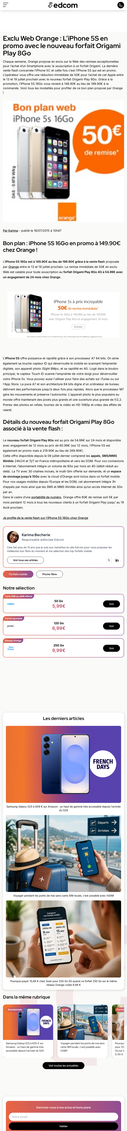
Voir (111, 604)
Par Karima (10, 230)
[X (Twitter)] (109, 560)
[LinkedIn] (117, 560)
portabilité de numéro (46, 497)
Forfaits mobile (18, 574)
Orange (13, 267)
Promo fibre (49, 574)
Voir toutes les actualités (63, 1065)
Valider (63, 1126)
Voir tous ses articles (25, 560)
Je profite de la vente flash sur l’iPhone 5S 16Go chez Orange (45, 518)
